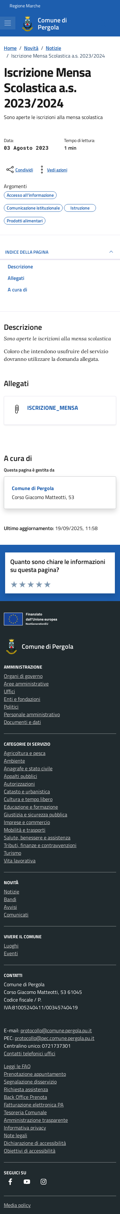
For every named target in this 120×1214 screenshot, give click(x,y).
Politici (11, 706)
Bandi (10, 899)
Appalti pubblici (20, 776)
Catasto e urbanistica (27, 791)
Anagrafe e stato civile (28, 768)
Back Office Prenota (25, 1097)
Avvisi (10, 907)
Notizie (11, 891)
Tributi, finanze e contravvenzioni (40, 845)
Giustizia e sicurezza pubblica (35, 814)
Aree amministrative (26, 683)
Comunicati (16, 914)
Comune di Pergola (33, 488)
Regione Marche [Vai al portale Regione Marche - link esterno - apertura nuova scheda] (25, 5)
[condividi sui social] (19, 169)
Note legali (15, 1135)
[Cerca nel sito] (102, 23)
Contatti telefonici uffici (29, 1053)
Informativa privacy (25, 1127)
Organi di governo (23, 676)
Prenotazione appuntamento (35, 1074)
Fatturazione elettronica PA (34, 1104)
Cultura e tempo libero (28, 799)
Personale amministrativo (32, 714)
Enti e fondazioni (22, 699)
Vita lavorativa (20, 860)
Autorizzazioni (19, 784)
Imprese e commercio (27, 822)
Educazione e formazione (31, 807)
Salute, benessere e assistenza (37, 837)
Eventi (11, 953)
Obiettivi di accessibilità (29, 1150)
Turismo (12, 853)
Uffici (9, 691)
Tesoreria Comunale (25, 1112)
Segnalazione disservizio (30, 1081)
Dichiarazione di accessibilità (35, 1143)
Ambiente (14, 761)
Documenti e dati (22, 722)
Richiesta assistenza (26, 1089)
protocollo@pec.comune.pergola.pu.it (54, 1038)
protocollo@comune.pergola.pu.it (56, 1030)
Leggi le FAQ (17, 1066)
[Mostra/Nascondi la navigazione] (8, 23)
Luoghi (11, 945)
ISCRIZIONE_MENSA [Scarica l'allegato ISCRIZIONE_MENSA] (52, 407)
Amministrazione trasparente (36, 1120)
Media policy (17, 1205)
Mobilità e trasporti (24, 830)
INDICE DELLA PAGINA (60, 252)
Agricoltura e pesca (24, 753)
